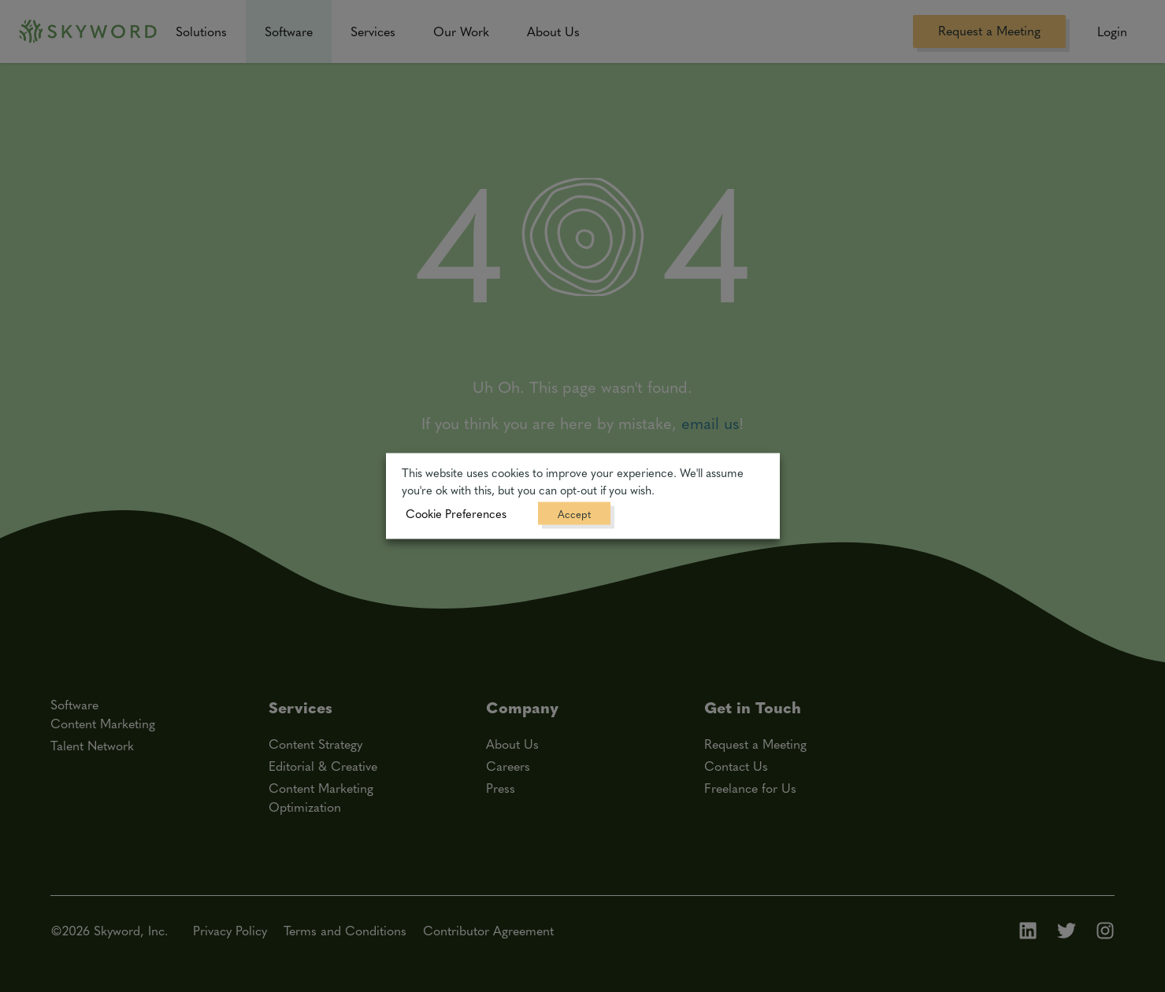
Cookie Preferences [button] (456, 513)
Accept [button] (574, 513)
